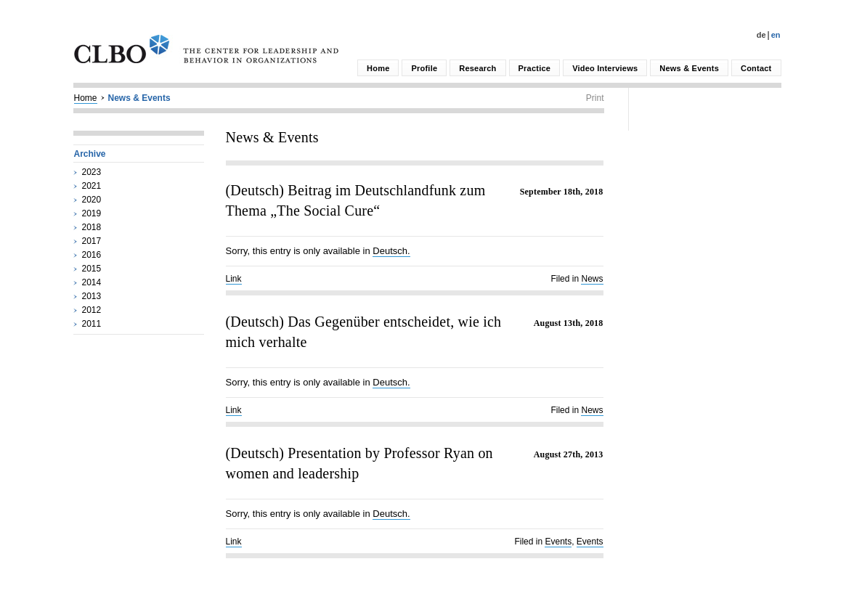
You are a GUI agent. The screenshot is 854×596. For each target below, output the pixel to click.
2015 (92, 269)
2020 (92, 200)
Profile (424, 68)
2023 (92, 172)
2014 (92, 282)
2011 (92, 324)
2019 (92, 213)
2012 (92, 310)
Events (558, 541)
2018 (92, 227)
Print (595, 98)
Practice (534, 68)
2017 (92, 241)
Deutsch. (391, 250)
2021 (92, 186)
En (776, 34)
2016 (92, 255)
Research (477, 68)
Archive (90, 154)
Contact (756, 68)
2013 (92, 296)
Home (378, 68)
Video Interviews (605, 68)
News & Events (689, 68)
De (761, 34)
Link (234, 279)
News (592, 279)
